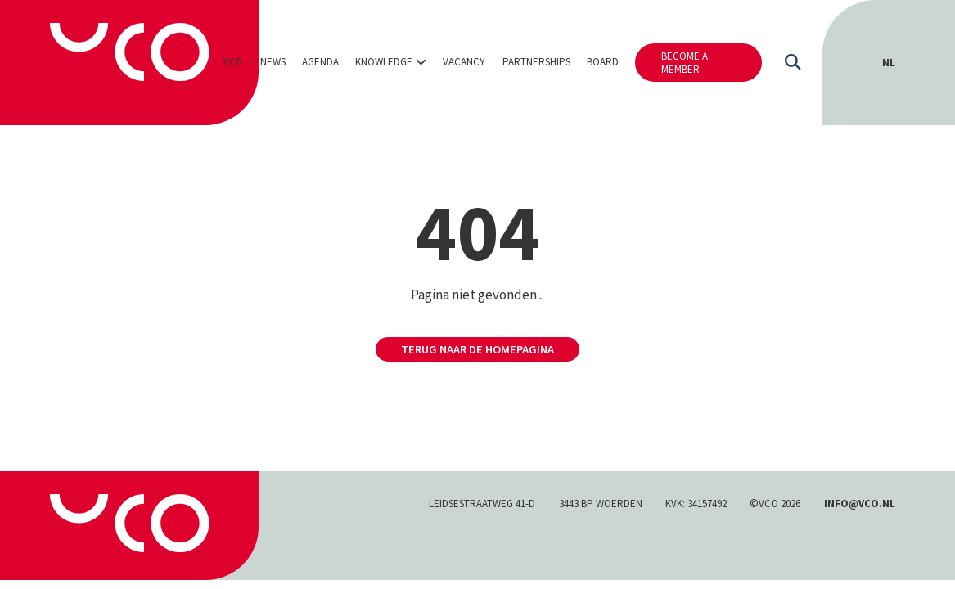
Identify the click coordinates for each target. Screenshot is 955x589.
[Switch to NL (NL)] (888, 63)
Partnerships (536, 62)
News (273, 62)
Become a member (684, 63)
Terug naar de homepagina (477, 349)
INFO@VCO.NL (859, 503)
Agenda (320, 62)
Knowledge (383, 62)
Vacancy (464, 62)
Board (603, 62)
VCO (233, 62)
